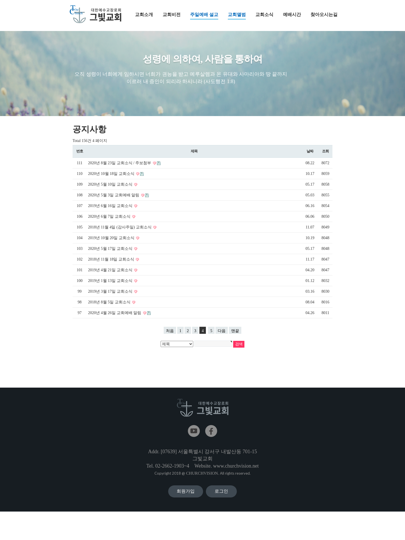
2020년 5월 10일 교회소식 (110, 188)
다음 (222, 334)
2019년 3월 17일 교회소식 (110, 295)
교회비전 (172, 14)
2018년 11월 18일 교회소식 (111, 263)
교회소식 (264, 14)
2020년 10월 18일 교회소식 (111, 177)
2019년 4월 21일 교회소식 (110, 273)
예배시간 (292, 14)
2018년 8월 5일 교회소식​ (109, 305)
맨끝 (235, 334)
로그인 (221, 505)
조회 (325, 154)
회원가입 (186, 505)
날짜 (310, 154)
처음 (170, 334)
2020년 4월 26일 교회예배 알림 (115, 316)
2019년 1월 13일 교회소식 (110, 284)
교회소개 (144, 14)
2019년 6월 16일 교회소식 (110, 209)
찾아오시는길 (324, 14)
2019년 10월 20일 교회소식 (111, 241)
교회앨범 (237, 15)
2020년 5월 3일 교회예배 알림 (114, 198)
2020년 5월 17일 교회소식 (110, 252)
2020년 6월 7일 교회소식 (109, 220)
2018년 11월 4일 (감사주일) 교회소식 (120, 230)
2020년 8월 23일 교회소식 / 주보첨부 (120, 166)
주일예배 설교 (204, 15)
